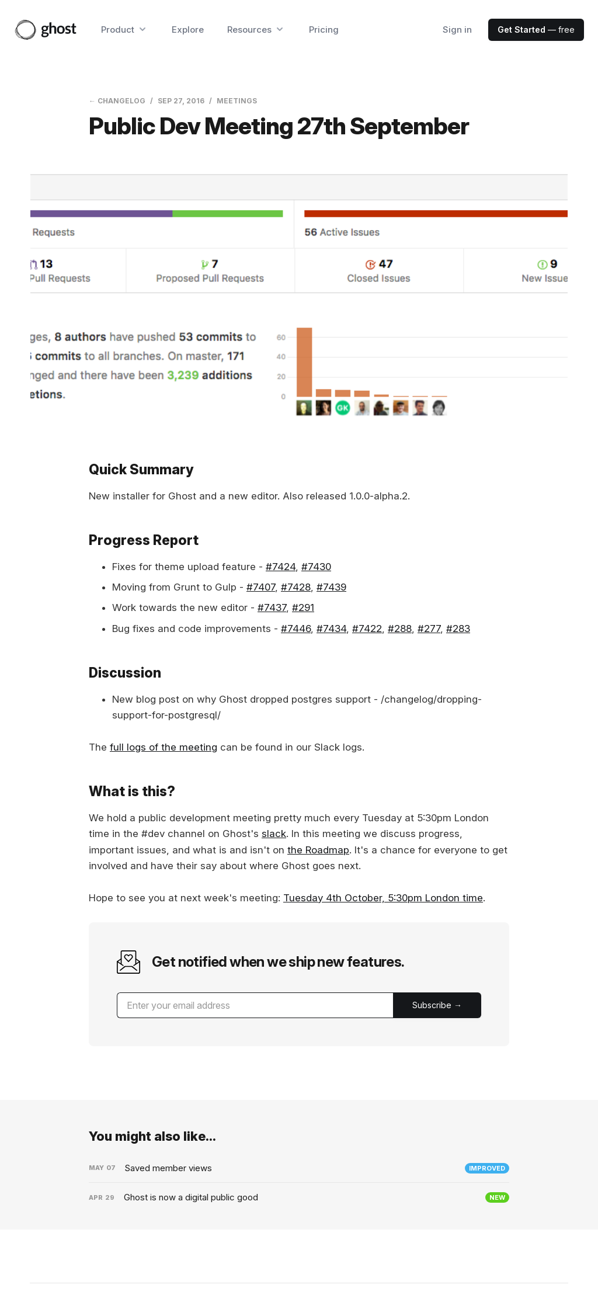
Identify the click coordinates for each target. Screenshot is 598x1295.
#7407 (260, 587)
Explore (188, 29)
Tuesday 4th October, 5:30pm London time (383, 898)
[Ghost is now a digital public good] (299, 1197)
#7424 (280, 566)
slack (274, 833)
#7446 (296, 628)
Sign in (457, 29)
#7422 (367, 628)
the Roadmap (318, 850)
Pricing (324, 29)
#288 (400, 628)
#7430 (316, 566)
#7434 (331, 628)
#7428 (296, 587)
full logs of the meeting (163, 747)
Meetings (237, 100)
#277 (429, 628)
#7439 (331, 587)
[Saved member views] (299, 1168)
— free (536, 29)
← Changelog (117, 100)
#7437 (272, 607)
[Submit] (437, 1005)
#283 (458, 628)
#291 (303, 607)
